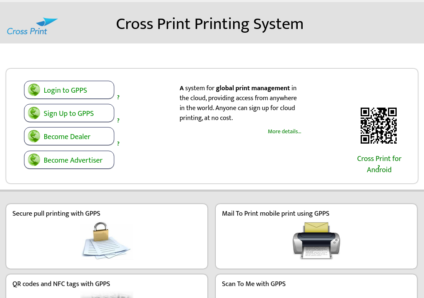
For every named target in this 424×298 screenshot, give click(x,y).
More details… (284, 127)
